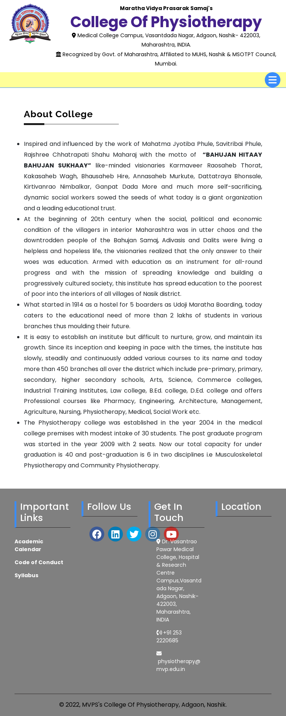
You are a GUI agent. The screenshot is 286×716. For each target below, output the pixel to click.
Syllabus (26, 575)
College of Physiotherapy (166, 22)
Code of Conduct (39, 562)
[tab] (272, 79)
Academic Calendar (29, 545)
